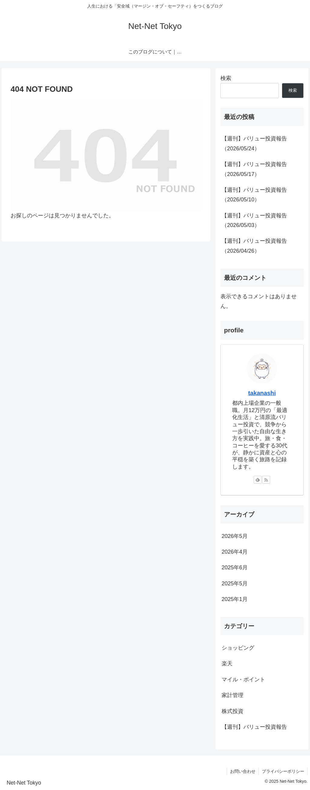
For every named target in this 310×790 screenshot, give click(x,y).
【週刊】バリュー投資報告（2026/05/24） (254, 143)
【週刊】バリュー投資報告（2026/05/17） (254, 169)
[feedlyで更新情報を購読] (258, 480)
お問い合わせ (243, 771)
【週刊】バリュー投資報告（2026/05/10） (254, 195)
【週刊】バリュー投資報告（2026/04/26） (254, 246)
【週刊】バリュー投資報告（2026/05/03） (254, 220)
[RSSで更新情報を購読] (266, 480)
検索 (225, 78)
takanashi (262, 393)
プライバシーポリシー (283, 771)
